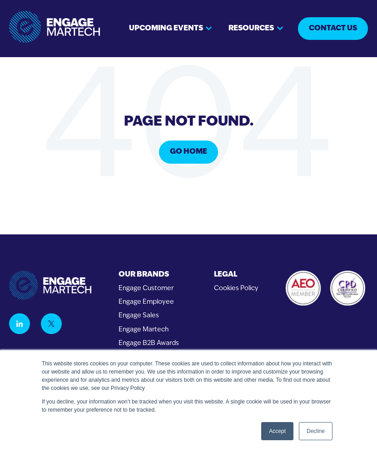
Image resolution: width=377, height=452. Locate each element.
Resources (251, 28)
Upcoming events (166, 28)
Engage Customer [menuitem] (146, 288)
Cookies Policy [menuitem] (236, 288)
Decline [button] (316, 431)
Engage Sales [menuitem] (139, 315)
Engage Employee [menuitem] (146, 302)
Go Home (188, 152)
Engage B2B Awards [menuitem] (149, 343)
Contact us (333, 28)
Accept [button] (277, 431)
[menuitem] (149, 275)
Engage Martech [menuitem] (144, 329)
